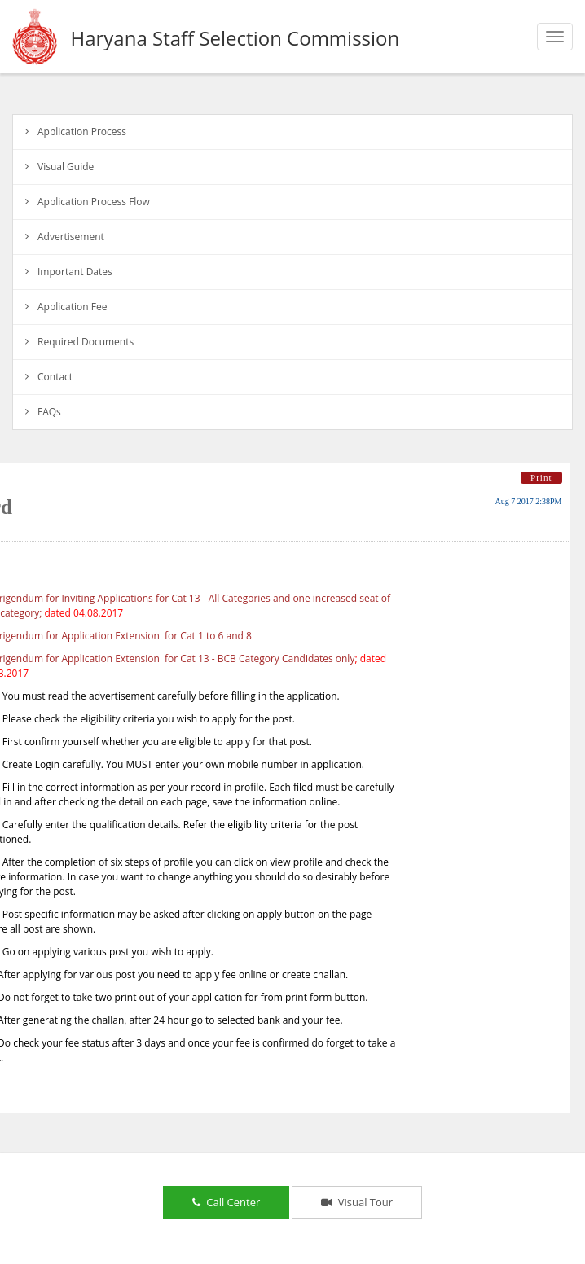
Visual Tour (357, 1202)
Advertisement (70, 237)
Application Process (81, 131)
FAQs (49, 412)
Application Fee (72, 307)
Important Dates (74, 272)
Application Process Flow (93, 201)
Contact (55, 377)
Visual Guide (65, 166)
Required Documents (85, 342)
